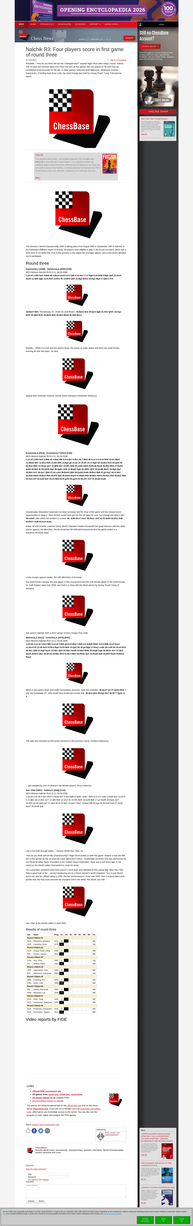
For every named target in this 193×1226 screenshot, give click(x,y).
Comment (30, 1182)
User (30, 1174)
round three (76, 1094)
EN (104, 39)
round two (64, 1094)
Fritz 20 (39, 155)
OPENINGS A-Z (47, 24)
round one (53, 1094)
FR (110, 39)
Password (32, 1177)
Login (161, 25)
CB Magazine (64, 24)
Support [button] (94, 24)
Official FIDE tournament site (46, 1091)
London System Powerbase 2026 (158, 1187)
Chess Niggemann (112, 1135)
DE (101, 39)
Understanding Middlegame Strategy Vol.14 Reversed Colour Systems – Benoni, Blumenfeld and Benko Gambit (157, 1137)
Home (33, 24)
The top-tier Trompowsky (154, 119)
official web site (74, 1105)
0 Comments (121, 60)
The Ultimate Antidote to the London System (156, 1164)
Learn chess (111, 24)
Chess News (42, 38)
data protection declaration (112, 1214)
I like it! (112, 60)
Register (46, 1180)
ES (107, 39)
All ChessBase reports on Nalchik (48, 1101)
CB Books (80, 24)
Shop (21, 24)
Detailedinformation (145, 1220)
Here (4, 1214)
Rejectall (163, 1220)
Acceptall (181, 1220)
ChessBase (41, 1147)
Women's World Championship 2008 (45, 1125)
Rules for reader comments (36, 1169)
